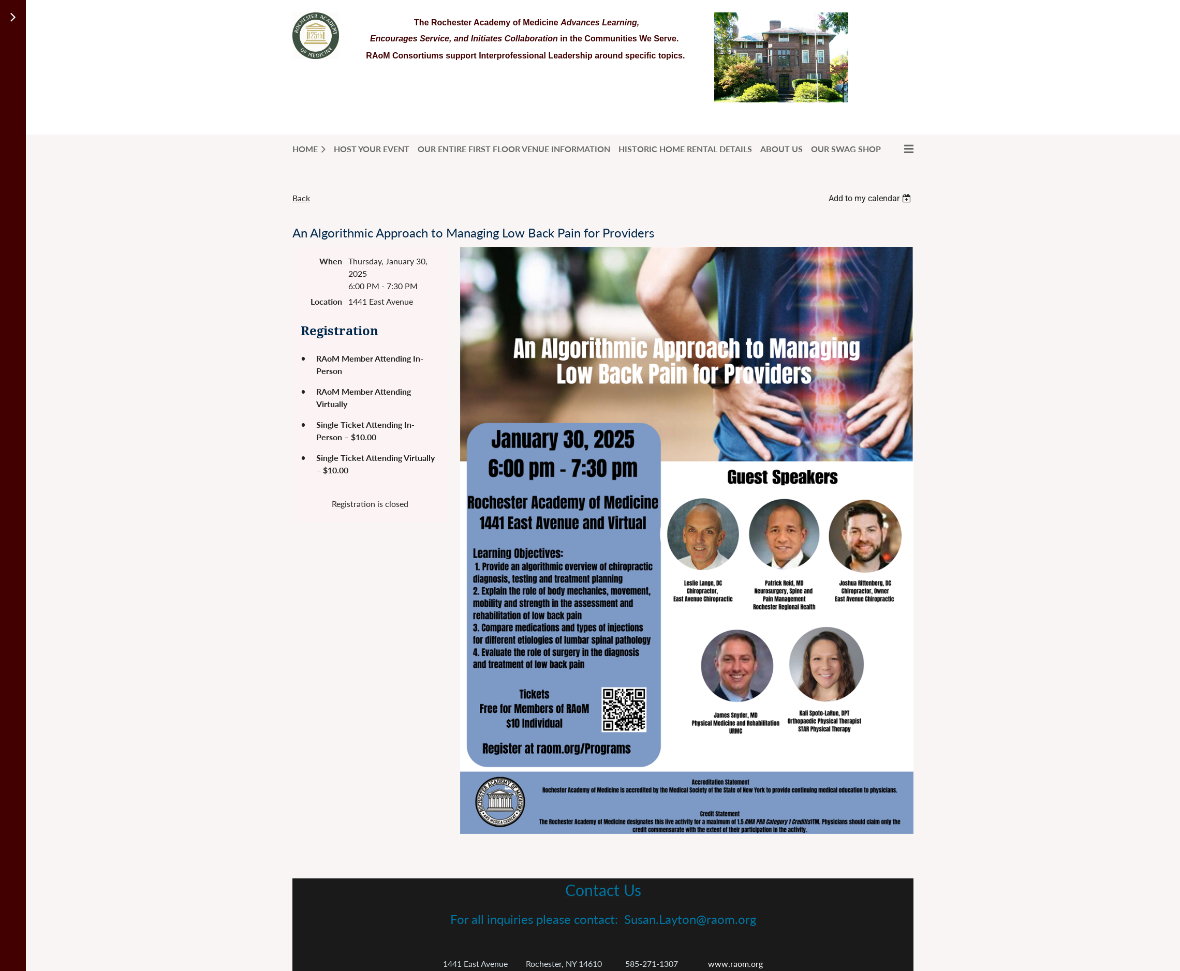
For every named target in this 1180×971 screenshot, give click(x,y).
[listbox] (871, 198)
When (330, 261)
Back (301, 198)
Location (326, 301)
